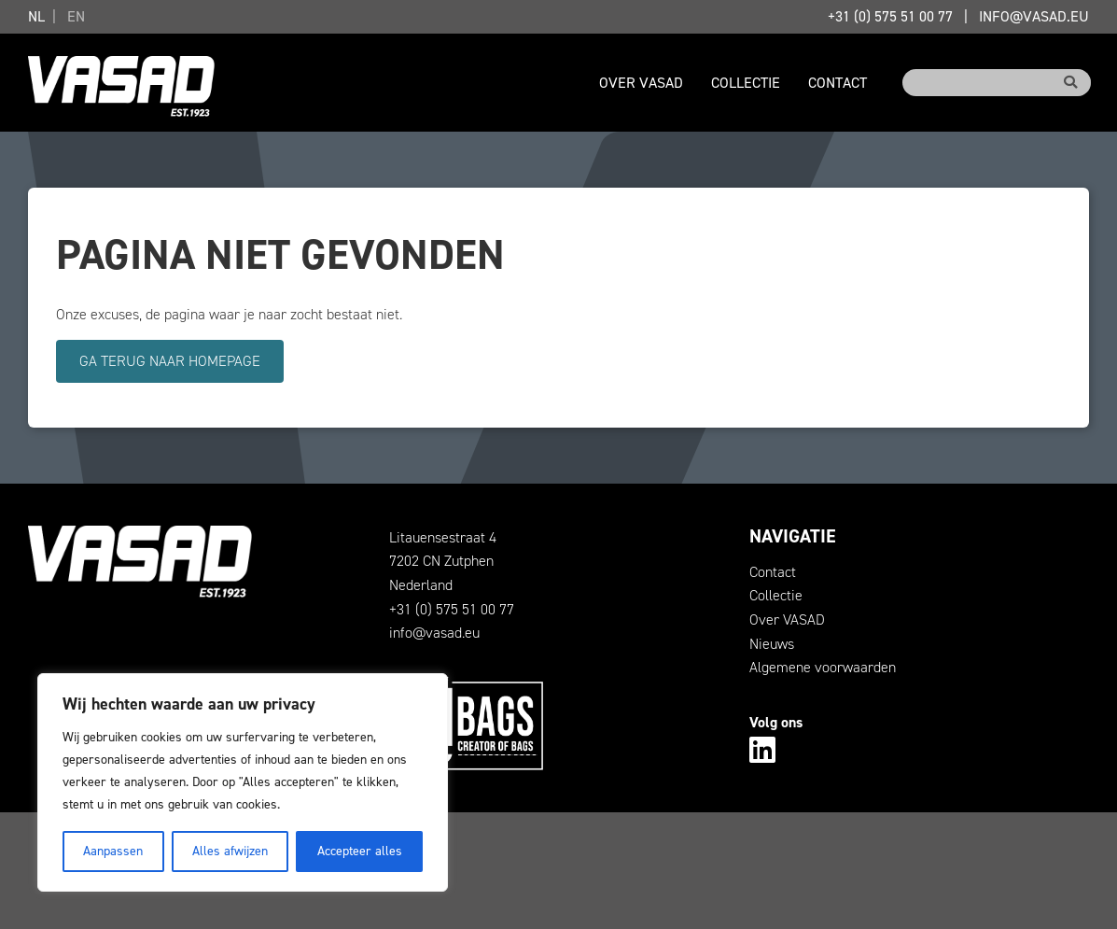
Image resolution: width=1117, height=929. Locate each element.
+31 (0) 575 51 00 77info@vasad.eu (958, 16)
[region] (242, 782)
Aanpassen (113, 851)
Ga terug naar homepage (169, 361)
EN (76, 16)
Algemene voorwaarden (822, 667)
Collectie (745, 82)
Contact (837, 82)
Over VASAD (641, 82)
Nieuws (771, 644)
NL (36, 16)
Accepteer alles (359, 851)
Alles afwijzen (230, 851)
